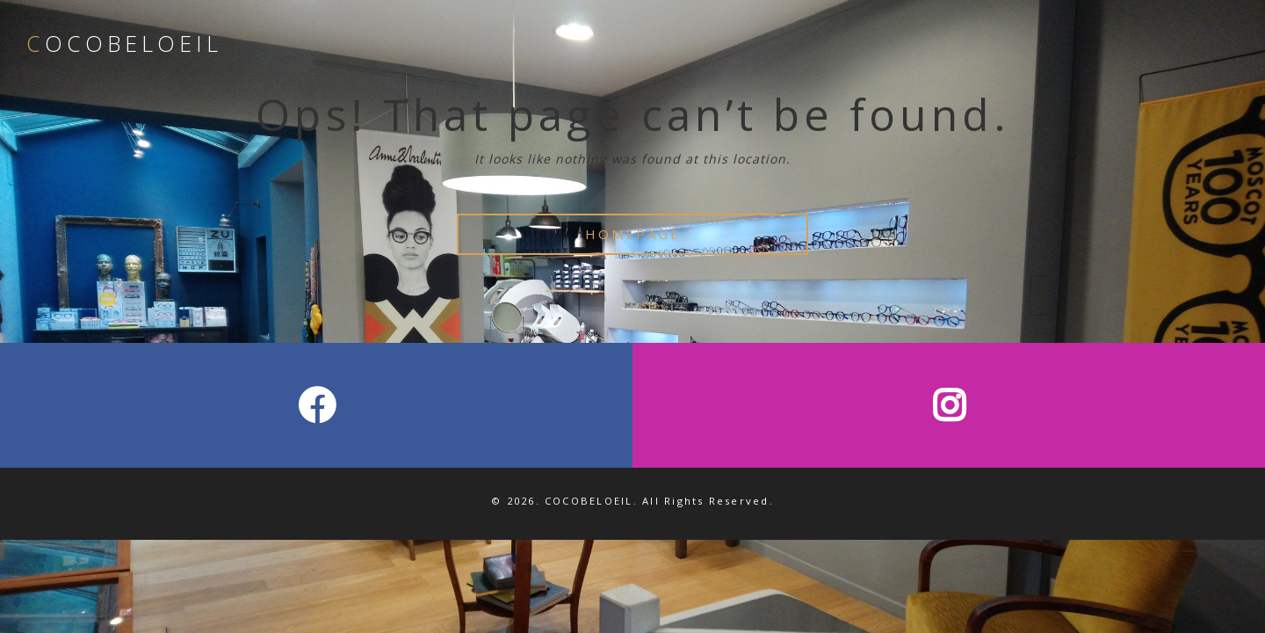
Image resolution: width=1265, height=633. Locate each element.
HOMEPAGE (633, 234)
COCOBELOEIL (124, 43)
